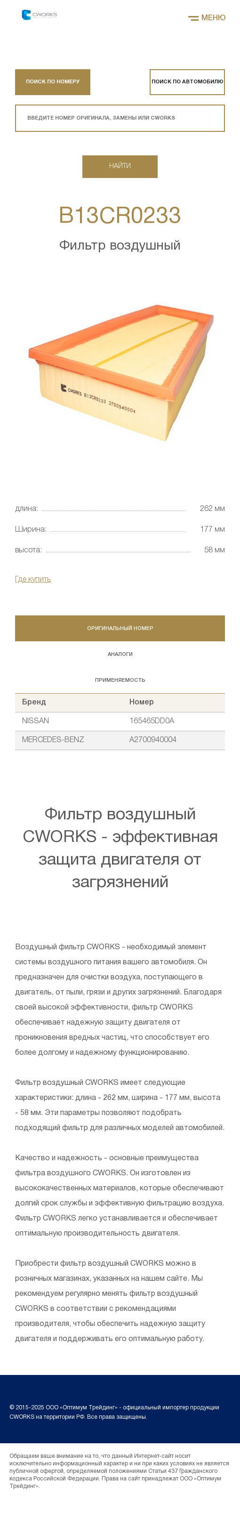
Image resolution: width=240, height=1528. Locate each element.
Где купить (33, 579)
